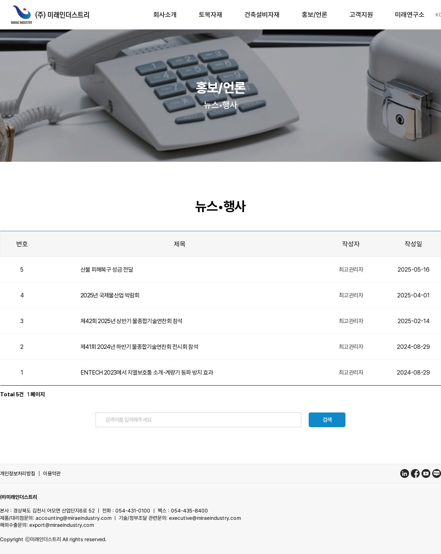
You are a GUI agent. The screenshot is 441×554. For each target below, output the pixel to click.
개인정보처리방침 (17, 473)
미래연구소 (409, 14)
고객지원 (361, 14)
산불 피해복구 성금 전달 (106, 269)
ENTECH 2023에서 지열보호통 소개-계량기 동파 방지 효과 (146, 372)
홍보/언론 (314, 14)
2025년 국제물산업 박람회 (110, 295)
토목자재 (210, 14)
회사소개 (165, 14)
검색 (327, 420)
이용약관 (52, 473)
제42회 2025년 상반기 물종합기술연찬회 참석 (131, 321)
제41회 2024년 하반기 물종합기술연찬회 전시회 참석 (139, 346)
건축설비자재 (262, 14)
